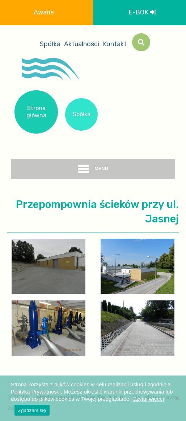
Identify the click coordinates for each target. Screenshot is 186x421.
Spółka (50, 44)
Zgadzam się (32, 410)
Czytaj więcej (148, 399)
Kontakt (115, 44)
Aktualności (81, 44)
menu (93, 169)
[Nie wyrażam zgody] (177, 398)
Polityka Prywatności (36, 392)
